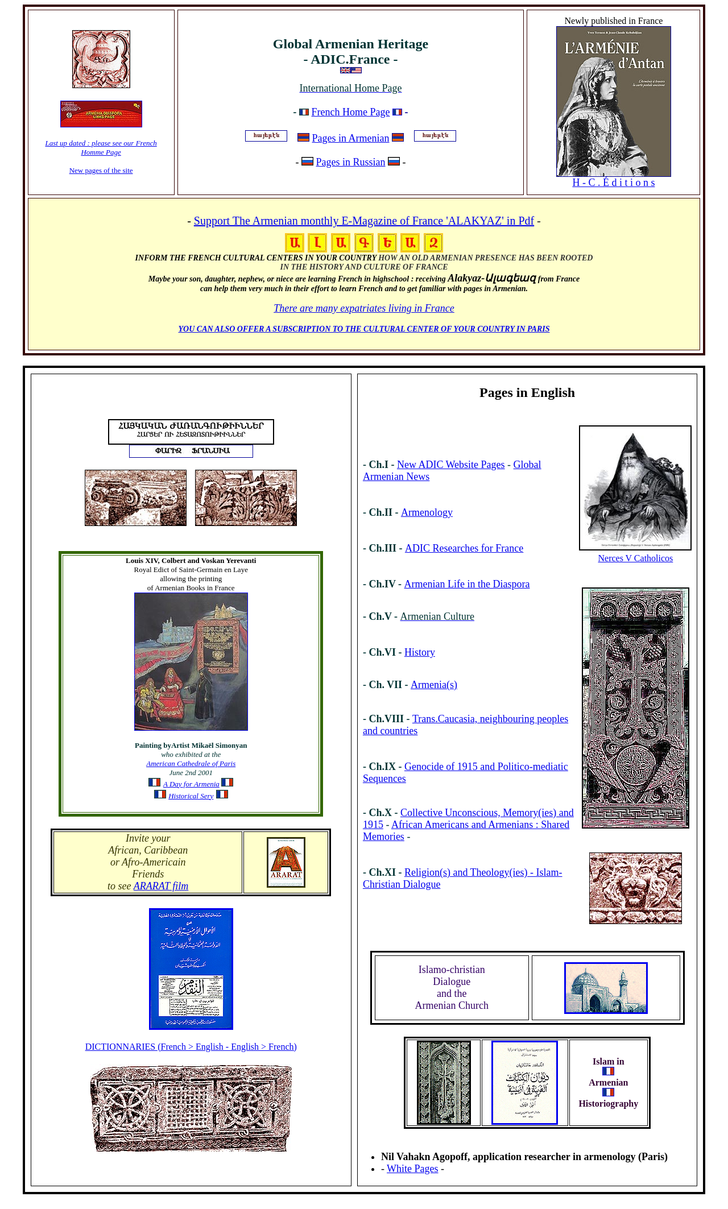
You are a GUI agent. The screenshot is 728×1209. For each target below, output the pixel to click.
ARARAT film (161, 886)
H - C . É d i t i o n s (613, 182)
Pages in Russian (351, 162)
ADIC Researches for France (464, 548)
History (419, 652)
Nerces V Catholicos (635, 558)
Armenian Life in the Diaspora (467, 584)
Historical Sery (190, 796)
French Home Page (351, 112)
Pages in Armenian (351, 138)
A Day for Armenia (191, 784)
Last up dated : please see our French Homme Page (100, 147)
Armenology (427, 512)
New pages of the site (101, 170)
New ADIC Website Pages (451, 464)
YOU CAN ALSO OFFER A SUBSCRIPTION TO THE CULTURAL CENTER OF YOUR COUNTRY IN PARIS (364, 329)
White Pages (412, 1168)
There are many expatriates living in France (364, 308)
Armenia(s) (434, 684)
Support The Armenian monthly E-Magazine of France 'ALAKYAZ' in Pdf (364, 220)
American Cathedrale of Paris (190, 763)
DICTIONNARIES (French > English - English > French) (191, 1046)
